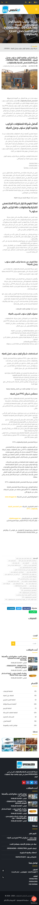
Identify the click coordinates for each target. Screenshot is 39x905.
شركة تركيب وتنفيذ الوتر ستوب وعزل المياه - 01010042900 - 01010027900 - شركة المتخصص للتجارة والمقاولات (21, 60)
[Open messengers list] (34, 899)
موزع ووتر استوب (6, 583)
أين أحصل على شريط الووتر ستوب (12, 574)
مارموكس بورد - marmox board (26, 857)
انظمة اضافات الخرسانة (10, 712)
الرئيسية (34, 46)
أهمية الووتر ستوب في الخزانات (30, 565)
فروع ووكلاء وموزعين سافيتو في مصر (29, 581)
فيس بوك (26, 608)
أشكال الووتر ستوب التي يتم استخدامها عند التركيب (25, 569)
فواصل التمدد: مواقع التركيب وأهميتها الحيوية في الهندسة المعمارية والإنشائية (14, 658)
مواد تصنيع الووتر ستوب (18, 583)
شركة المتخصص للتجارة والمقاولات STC (28, 592)
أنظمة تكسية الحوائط (9, 704)
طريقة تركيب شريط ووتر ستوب (17, 572)
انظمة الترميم (7, 708)
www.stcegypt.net (10, 497)
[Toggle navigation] (36, 10)
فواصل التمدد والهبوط (10, 725)
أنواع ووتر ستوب (25, 563)
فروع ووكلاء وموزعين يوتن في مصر (29, 576)
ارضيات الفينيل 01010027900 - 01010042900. (21, 848)
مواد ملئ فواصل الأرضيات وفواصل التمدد (22, 844)
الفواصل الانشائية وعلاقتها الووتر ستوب (28, 567)
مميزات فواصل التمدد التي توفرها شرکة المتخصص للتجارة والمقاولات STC (21, 599)
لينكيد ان (11, 608)
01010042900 (33, 881)
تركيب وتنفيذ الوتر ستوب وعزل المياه (24, 558)
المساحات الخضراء (8, 717)
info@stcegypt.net (15, 518)
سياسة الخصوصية (23, 900)
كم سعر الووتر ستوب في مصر (14, 565)
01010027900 (33, 879)
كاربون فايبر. (32, 833)
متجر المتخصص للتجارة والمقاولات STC (28, 588)
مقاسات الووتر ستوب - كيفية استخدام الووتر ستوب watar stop (14, 674)
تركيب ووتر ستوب (15, 563)
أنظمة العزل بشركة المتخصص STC (29, 590)
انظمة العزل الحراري (9, 700)
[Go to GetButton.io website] (34, 903)
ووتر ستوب (34, 563)
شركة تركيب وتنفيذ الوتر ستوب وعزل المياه (28, 560)
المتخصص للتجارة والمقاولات (12, 66)
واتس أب (33, 612)
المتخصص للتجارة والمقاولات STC (29, 597)
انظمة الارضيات (8, 691)
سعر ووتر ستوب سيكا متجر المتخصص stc (27, 579)
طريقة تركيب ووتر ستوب (31, 572)
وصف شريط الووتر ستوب (13, 581)
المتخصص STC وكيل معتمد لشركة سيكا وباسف (26, 595)
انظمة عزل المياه (8, 695)
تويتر (19, 608)
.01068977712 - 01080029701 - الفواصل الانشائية (16, 666)
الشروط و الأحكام (9, 900)
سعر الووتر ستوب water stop (29, 574)
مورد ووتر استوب (33, 585)
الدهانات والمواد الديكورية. (28, 852)
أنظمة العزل (7, 721)
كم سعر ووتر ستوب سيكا (31, 583)
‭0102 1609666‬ (33, 884)
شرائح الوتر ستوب (12, 560)
